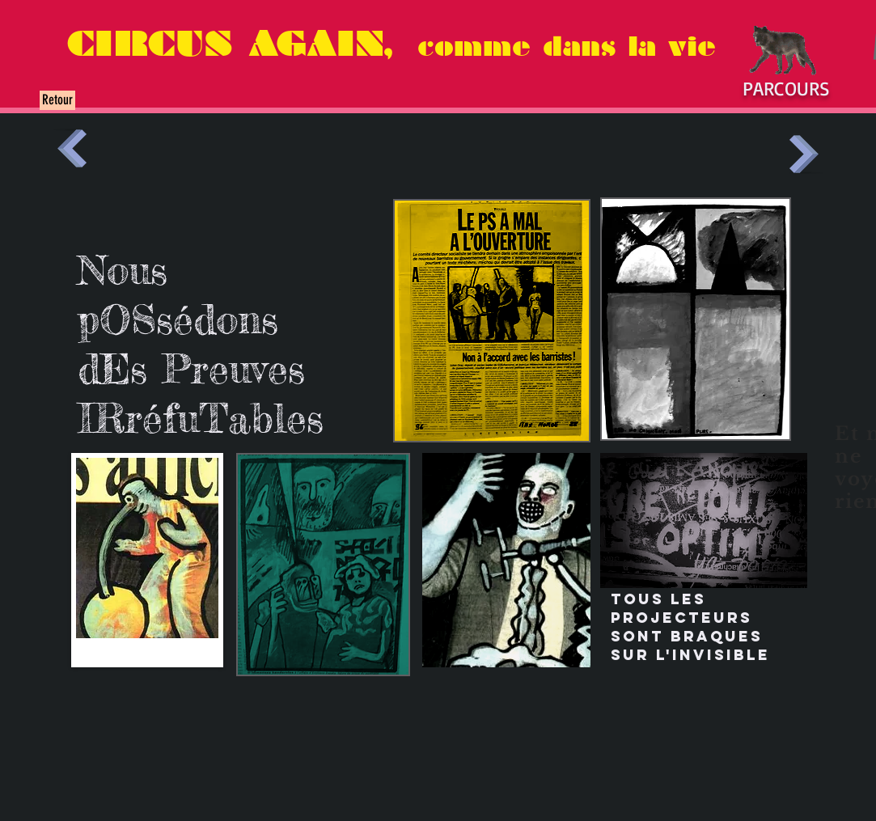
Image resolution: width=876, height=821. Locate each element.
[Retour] (57, 100)
